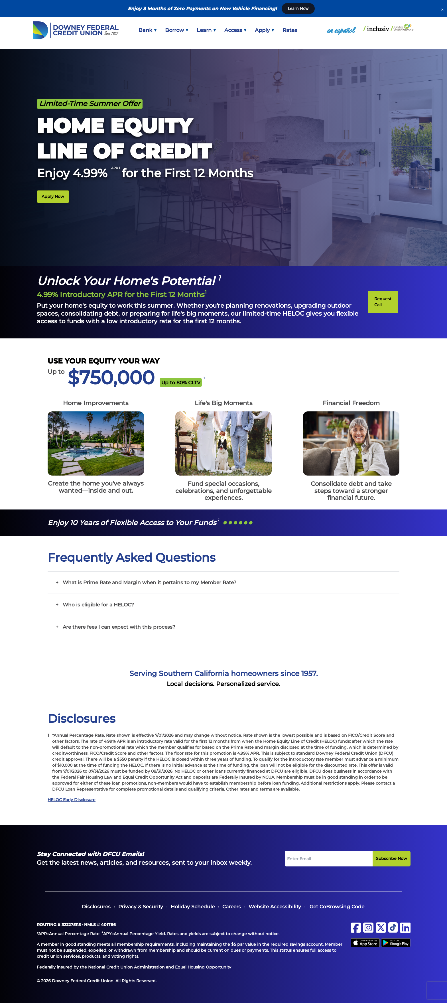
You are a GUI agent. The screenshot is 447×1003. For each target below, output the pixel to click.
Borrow (176, 30)
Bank (148, 30)
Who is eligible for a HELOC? (98, 605)
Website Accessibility (275, 906)
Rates (290, 30)
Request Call (382, 301)
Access (235, 30)
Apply (264, 30)
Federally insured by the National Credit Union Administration (101, 967)
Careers (231, 906)
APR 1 (116, 168)
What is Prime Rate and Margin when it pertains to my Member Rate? (149, 582)
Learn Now (298, 8)
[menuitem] (147, 30)
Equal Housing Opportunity (203, 967)
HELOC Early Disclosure (72, 799)
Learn (206, 30)
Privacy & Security (140, 906)
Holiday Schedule (193, 906)
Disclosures (96, 906)
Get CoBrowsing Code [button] (337, 906)
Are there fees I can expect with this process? (119, 627)
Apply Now (53, 196)
